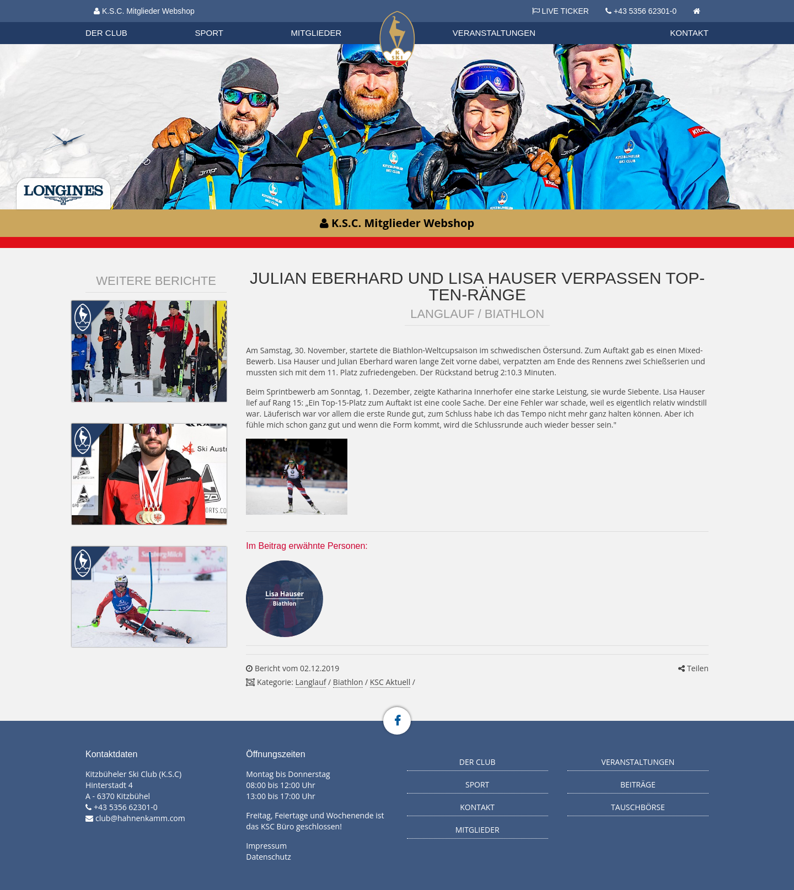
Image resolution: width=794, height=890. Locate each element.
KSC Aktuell (390, 682)
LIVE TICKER (560, 11)
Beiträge (638, 784)
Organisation (117, 22)
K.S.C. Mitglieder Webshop (144, 11)
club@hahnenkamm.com (140, 818)
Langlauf (311, 682)
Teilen (693, 668)
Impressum (266, 845)
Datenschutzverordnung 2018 (147, 22)
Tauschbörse (638, 807)
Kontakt (689, 32)
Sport (209, 32)
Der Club (106, 32)
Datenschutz (268, 856)
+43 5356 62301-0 (645, 11)
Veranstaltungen (494, 32)
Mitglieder (316, 32)
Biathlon (116, 21)
